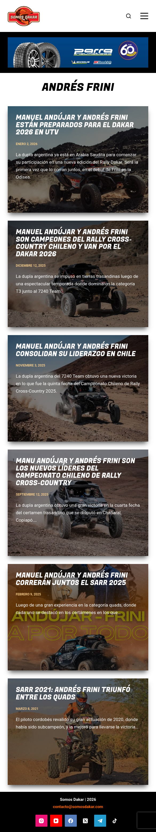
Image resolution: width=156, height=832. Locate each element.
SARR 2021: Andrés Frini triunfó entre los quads (73, 693)
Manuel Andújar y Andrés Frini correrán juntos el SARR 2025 (72, 579)
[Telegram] (100, 821)
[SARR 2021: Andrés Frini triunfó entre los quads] (78, 731)
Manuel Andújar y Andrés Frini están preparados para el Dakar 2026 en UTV (75, 125)
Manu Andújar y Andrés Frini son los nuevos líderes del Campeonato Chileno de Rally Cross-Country (75, 472)
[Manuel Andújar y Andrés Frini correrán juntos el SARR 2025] (78, 617)
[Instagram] (41, 821)
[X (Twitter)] (85, 821)
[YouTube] (56, 821)
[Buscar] (128, 16)
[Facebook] (71, 821)
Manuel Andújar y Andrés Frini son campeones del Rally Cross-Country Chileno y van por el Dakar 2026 (74, 243)
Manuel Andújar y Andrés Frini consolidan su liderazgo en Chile (76, 350)
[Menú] (144, 16)
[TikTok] (115, 821)
